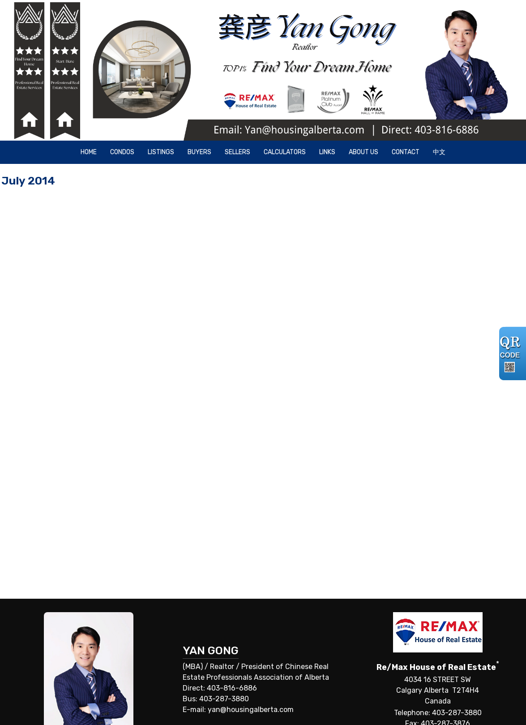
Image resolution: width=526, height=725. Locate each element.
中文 (439, 152)
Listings (161, 152)
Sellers (237, 152)
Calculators (285, 152)
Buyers (199, 152)
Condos (122, 152)
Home (89, 152)
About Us (363, 152)
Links (327, 152)
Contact (405, 152)
